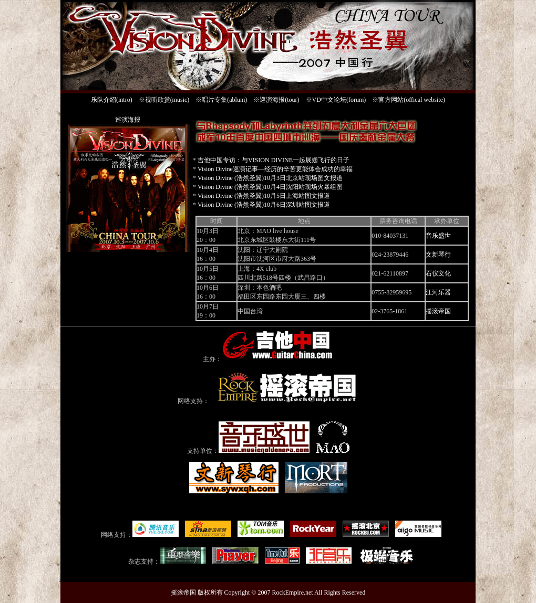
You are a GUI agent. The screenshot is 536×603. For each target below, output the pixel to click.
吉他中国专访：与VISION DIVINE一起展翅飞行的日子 (273, 160)
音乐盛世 (438, 235)
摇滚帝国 (438, 311)
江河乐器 (438, 292)
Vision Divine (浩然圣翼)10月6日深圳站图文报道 (264, 204)
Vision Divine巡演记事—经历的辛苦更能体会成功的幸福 (275, 169)
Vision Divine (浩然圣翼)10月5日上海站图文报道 (264, 195)
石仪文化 (438, 273)
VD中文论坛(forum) (339, 99)
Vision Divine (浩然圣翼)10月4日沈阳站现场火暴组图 (270, 187)
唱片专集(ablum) (224, 99)
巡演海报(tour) (279, 99)
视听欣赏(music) (167, 99)
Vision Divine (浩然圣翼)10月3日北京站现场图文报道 (270, 178)
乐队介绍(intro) (111, 99)
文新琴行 (438, 254)
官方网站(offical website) (411, 99)
